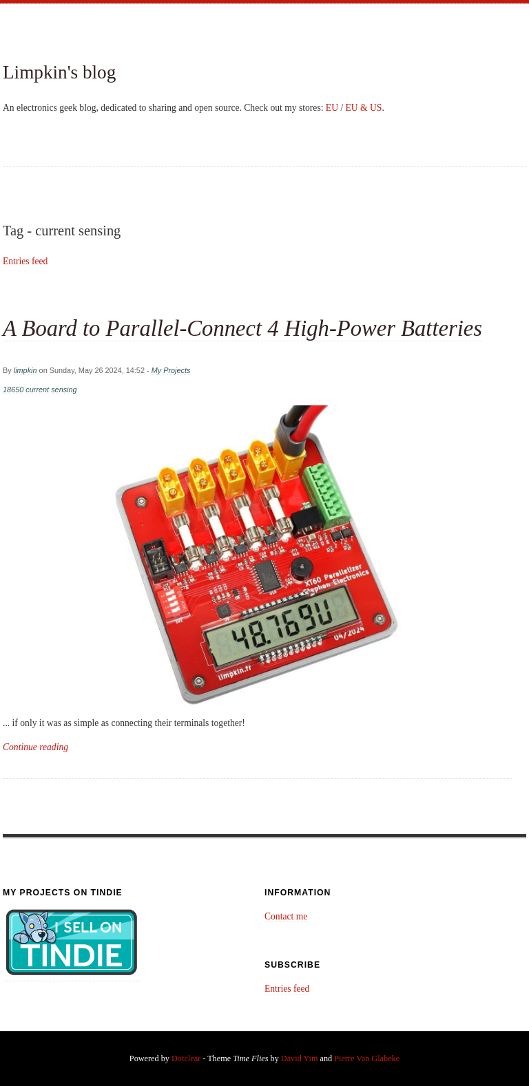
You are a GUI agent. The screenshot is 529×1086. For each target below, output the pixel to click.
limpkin (25, 370)
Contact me (285, 916)
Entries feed (25, 261)
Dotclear (186, 1058)
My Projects (171, 370)
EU (332, 108)
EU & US (364, 108)
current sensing (50, 389)
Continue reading (35, 747)
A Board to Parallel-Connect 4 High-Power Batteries (242, 328)
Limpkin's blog (59, 72)
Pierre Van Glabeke (367, 1058)
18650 (13, 389)
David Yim (299, 1058)
